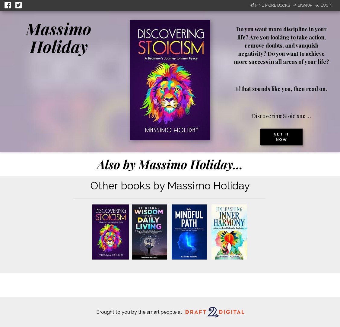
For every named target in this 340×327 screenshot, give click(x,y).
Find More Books (270, 5)
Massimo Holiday (58, 37)
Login (323, 5)
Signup (302, 5)
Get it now (281, 137)
